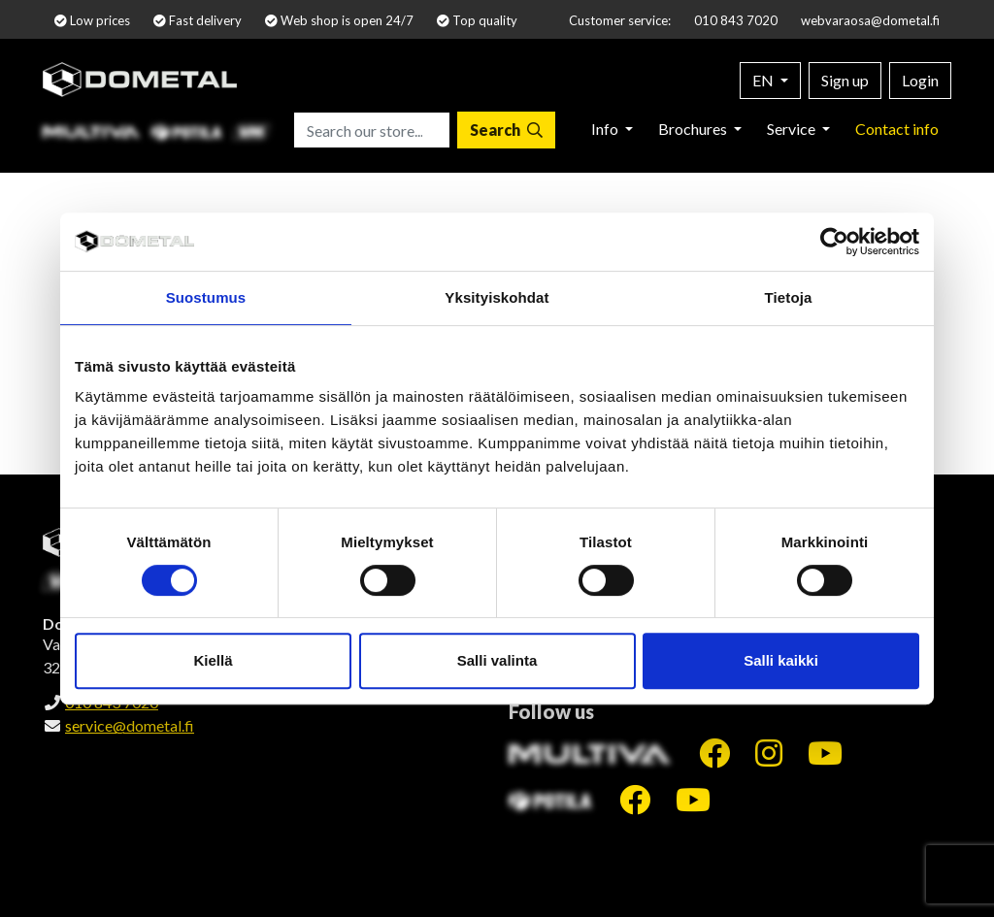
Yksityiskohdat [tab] (496, 297)
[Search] (506, 130)
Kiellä (212, 660)
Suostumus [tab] (206, 297)
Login (920, 80)
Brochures (694, 128)
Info (606, 128)
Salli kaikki (781, 660)
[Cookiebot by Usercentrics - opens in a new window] (834, 241)
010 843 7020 (736, 20)
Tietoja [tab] (788, 297)
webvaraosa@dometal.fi (870, 20)
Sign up (845, 80)
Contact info (897, 128)
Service (792, 128)
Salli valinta (497, 660)
